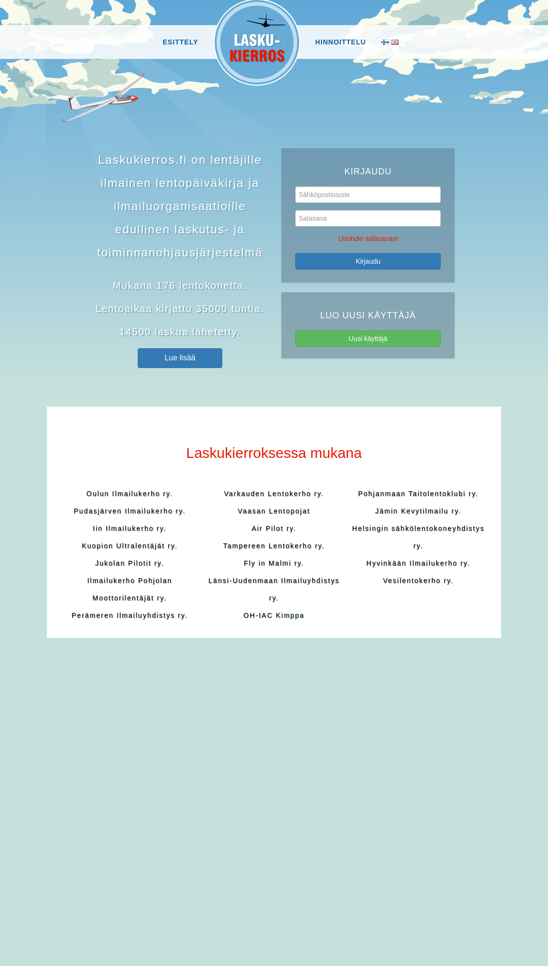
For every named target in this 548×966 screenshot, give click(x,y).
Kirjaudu (368, 261)
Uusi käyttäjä (367, 338)
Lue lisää (179, 358)
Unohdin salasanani (368, 238)
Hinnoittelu (340, 42)
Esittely (181, 42)
